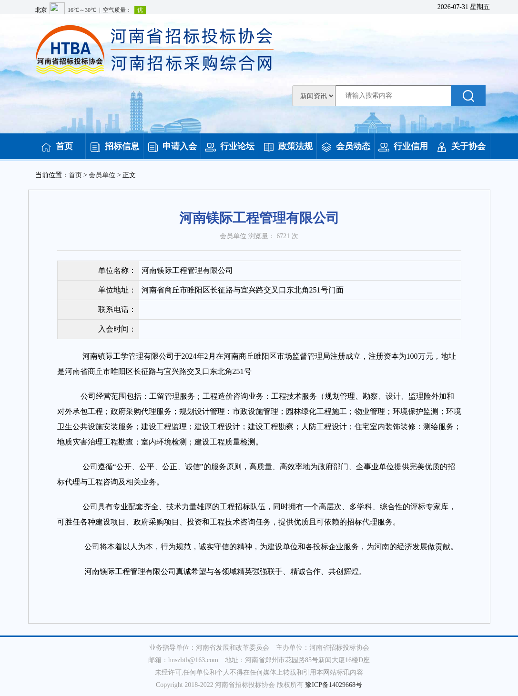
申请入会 (172, 146)
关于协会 (461, 146)
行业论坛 (229, 146)
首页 (57, 146)
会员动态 (345, 146)
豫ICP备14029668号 (333, 684)
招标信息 (114, 146)
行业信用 (403, 146)
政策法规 (288, 146)
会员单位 (102, 175)
